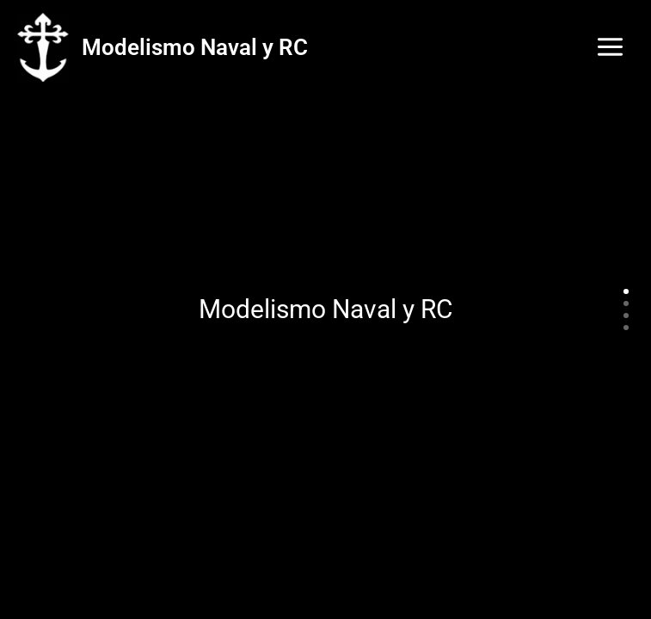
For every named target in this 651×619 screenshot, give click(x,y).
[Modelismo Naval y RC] (43, 48)
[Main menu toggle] (610, 46)
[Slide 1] (626, 291)
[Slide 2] (626, 303)
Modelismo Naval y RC (195, 47)
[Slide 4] (626, 327)
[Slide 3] (626, 315)
